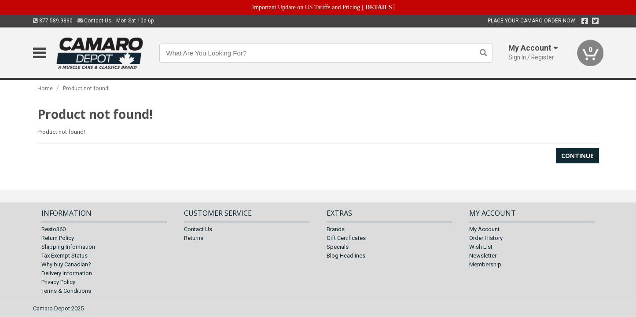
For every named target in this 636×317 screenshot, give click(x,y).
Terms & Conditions (66, 291)
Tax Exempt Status (64, 255)
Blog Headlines (346, 255)
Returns (193, 238)
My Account (484, 229)
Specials (338, 246)
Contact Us (94, 21)
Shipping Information (68, 246)
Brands (336, 229)
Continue (577, 155)
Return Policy (57, 238)
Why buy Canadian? (66, 264)
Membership (485, 264)
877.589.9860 (53, 21)
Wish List (481, 246)
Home (45, 88)
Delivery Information (66, 273)
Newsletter (482, 255)
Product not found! (86, 88)
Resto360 (53, 229)
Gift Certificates (346, 238)
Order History (486, 238)
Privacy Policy (58, 282)
